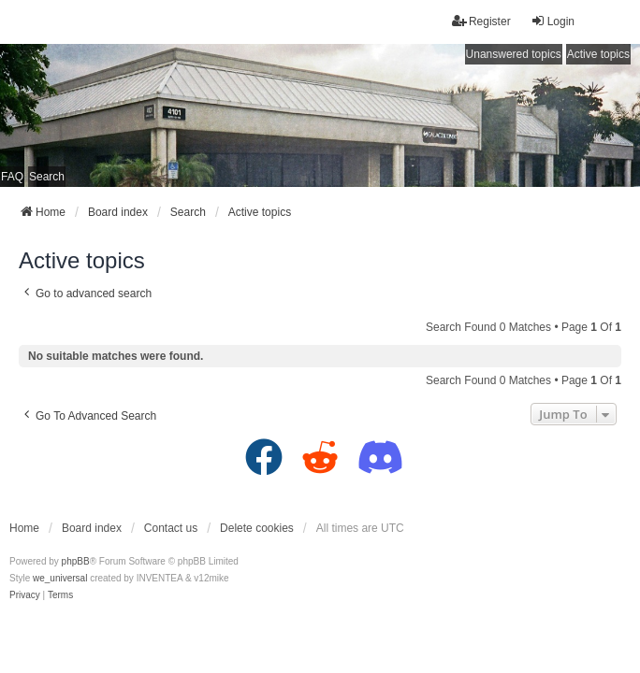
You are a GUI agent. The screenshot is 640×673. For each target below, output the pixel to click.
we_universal (60, 578)
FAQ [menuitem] (12, 176)
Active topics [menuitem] (598, 54)
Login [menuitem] (553, 21)
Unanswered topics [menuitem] (513, 54)
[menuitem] (24, 595)
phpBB (76, 561)
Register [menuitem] (481, 21)
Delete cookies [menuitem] (257, 528)
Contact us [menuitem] (170, 528)
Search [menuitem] (47, 176)
